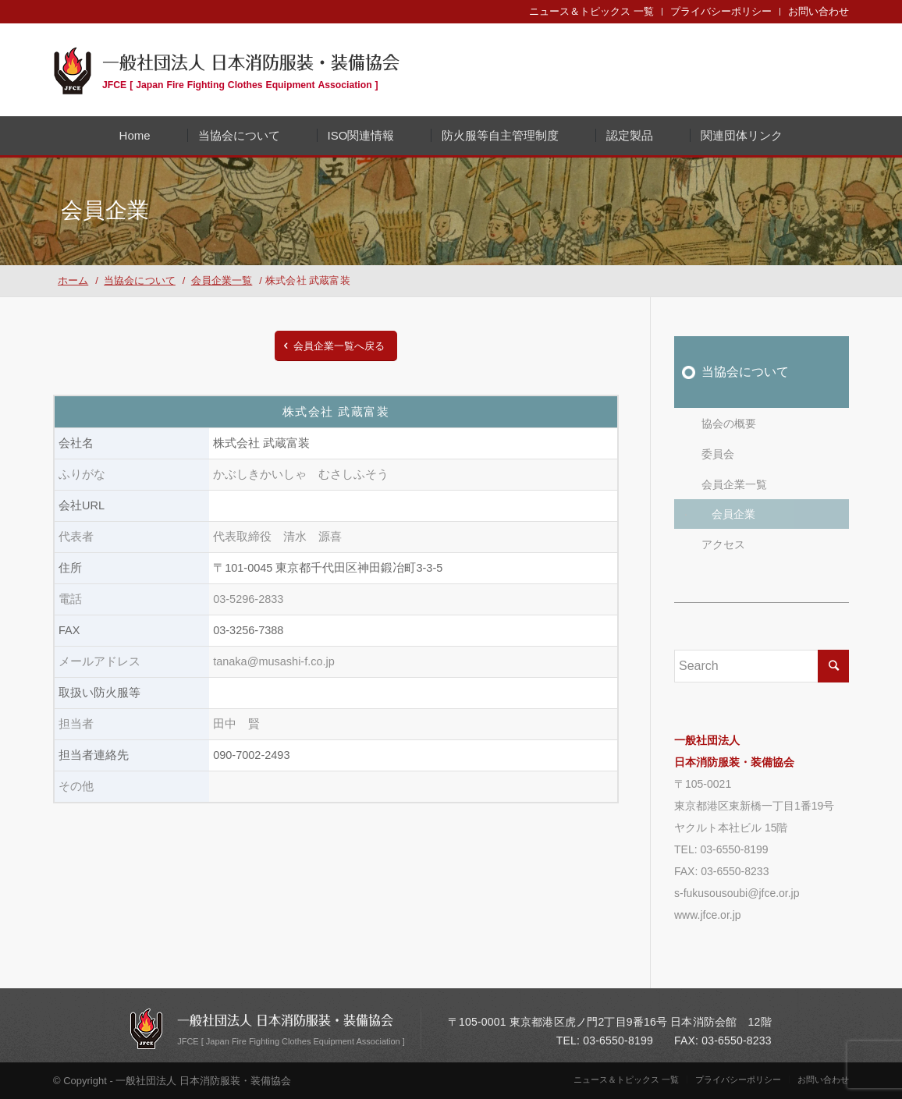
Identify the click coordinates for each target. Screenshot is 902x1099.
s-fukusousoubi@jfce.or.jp (737, 893)
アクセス (723, 544)
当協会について (745, 371)
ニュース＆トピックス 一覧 (591, 11)
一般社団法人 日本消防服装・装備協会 (251, 69)
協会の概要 (728, 423)
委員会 (717, 454)
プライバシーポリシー (721, 11)
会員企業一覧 (734, 484)
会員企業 (733, 514)
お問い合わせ (818, 11)
